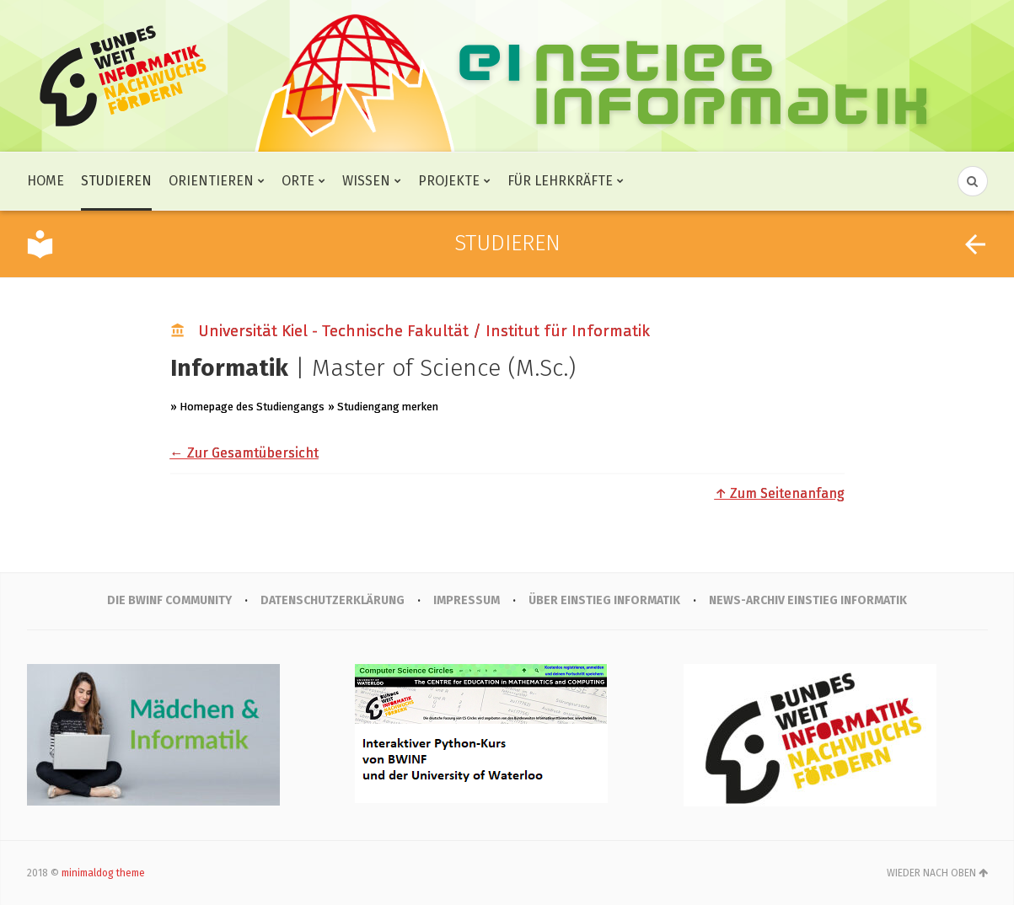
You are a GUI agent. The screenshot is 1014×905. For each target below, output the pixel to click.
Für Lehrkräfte (560, 181)
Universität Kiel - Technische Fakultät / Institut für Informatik (424, 330)
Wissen (366, 181)
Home (45, 181)
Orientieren (211, 181)
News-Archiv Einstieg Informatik (808, 600)
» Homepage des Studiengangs (247, 406)
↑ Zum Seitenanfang (780, 493)
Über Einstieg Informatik (604, 600)
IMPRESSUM (466, 600)
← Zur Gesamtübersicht (244, 453)
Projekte (449, 181)
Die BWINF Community (169, 600)
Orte (298, 181)
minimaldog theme (103, 873)
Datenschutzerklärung (332, 600)
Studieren (116, 181)
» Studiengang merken (383, 406)
